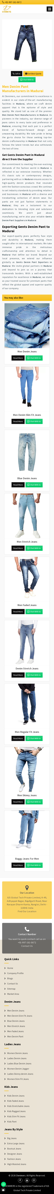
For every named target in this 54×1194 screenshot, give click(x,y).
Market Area (13, 994)
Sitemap (11, 989)
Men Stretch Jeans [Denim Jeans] (16, 1026)
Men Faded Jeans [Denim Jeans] (15, 1031)
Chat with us (27, 79)
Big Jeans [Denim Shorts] (12, 1138)
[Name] (49, 9)
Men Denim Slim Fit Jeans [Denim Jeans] (19, 1016)
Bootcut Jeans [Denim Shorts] (14, 1149)
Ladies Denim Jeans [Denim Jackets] (16, 1058)
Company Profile (15, 973)
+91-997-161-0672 (11, 2)
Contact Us (27, 947)
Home (10, 968)
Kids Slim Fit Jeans (16, 1116)
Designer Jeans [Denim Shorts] (14, 1154)
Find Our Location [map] (27, 909)
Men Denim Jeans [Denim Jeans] (15, 1011)
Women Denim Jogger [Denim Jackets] (18, 1069)
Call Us (16, 73)
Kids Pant (12, 1122)
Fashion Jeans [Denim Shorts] (14, 1159)
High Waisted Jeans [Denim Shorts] (16, 1164)
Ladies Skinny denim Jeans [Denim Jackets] (20, 1074)
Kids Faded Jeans (15, 1101)
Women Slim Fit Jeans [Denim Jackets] (18, 1079)
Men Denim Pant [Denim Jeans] (15, 1036)
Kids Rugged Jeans (16, 1111)
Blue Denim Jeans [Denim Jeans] (16, 1021)
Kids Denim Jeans (15, 1096)
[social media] (20, 1180)
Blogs (10, 978)
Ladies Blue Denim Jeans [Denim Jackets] (19, 1063)
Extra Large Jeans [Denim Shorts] (15, 1143)
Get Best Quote (33, 73)
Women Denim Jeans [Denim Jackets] (17, 1053)
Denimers (20, 1175)
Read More (18, 358)
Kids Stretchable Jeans (18, 1106)
